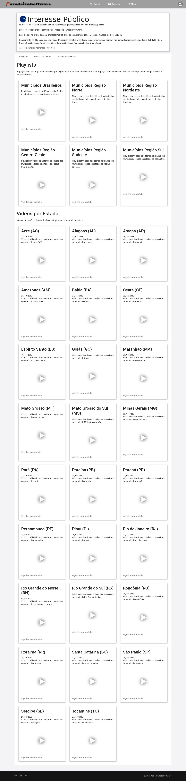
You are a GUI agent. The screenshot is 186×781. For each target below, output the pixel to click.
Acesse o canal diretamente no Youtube (37, 48)
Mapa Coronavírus (42, 57)
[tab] (23, 57)
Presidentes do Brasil (67, 57)
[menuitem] (97, 4)
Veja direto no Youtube (31, 129)
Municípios (23, 57)
